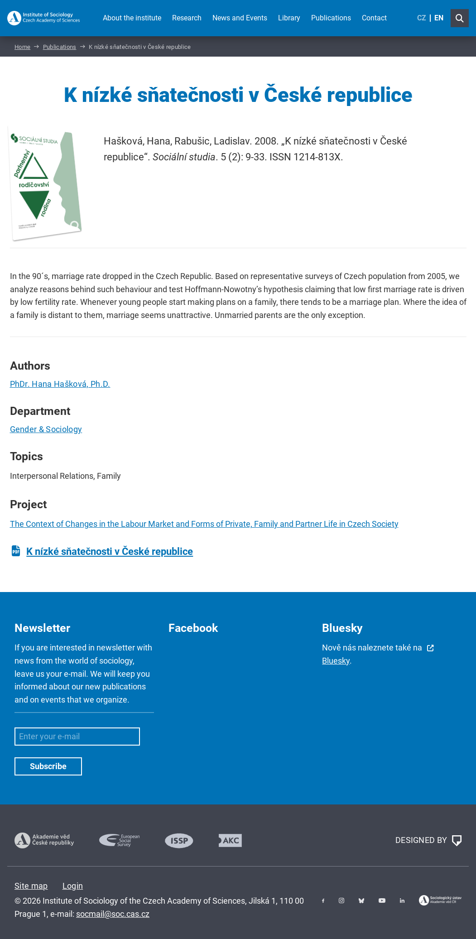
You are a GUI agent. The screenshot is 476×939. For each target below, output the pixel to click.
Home (22, 46)
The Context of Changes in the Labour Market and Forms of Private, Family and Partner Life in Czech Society (204, 524)
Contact (374, 18)
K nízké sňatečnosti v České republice (109, 551)
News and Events (239, 18)
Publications (331, 18)
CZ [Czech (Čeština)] (421, 18)
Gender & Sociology (46, 429)
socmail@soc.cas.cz (112, 914)
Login (73, 886)
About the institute (132, 18)
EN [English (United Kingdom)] (438, 18)
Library (289, 18)
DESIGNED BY (428, 841)
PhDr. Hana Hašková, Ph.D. (60, 384)
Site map (31, 886)
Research (187, 18)
